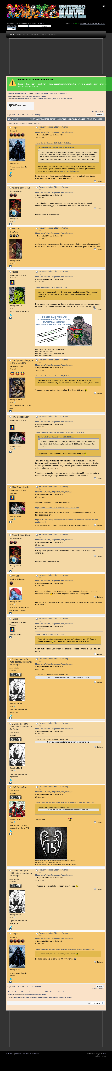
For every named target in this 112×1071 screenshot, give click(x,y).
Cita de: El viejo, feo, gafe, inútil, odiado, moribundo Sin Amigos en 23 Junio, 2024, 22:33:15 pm (65, 802)
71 (18, 115)
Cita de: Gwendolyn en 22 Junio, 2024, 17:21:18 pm (51, 287)
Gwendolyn (17, 228)
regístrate (11, 26)
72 (20, 115)
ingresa (40, 23)
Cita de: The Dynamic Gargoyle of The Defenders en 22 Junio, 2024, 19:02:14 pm (60, 432)
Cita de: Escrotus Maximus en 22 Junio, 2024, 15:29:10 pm (53, 143)
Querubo (42, 96)
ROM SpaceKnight (20, 417)
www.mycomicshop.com (70, 171)
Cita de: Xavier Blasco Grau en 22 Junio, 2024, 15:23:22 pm (53, 376)
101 (32, 115)
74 (25, 115)
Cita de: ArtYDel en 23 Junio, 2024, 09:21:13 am (50, 634)
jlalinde (15, 619)
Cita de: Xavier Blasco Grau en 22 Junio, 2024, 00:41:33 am (56, 147)
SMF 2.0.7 (10, 1054)
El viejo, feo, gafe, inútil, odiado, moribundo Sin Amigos (20, 662)
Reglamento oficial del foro (92, 23)
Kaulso (15, 272)
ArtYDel (15, 576)
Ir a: (89, 1003)
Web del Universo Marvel (17, 93)
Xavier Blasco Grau (21, 188)
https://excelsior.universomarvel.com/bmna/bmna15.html (57, 508)
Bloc (104, 1054)
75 (28, 115)
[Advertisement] (44, 56)
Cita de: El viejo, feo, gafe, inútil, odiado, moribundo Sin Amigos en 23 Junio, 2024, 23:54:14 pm (65, 949)
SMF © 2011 (20, 1054)
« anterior (94, 111)
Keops (15, 127)
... (16, 115)
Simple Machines (32, 1054)
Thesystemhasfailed (31, 96)
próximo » (101, 111)
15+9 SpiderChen (20, 787)
